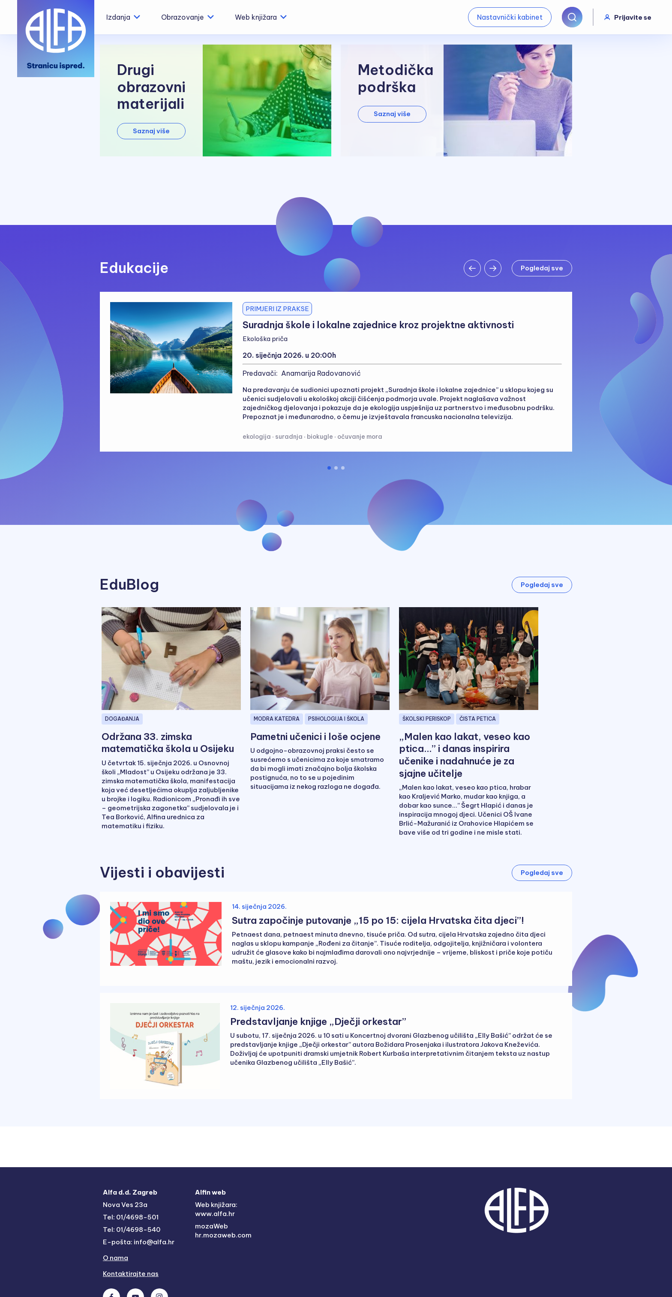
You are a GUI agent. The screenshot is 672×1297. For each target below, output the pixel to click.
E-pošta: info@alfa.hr (138, 1242)
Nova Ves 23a (125, 1205)
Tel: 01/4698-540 (131, 1229)
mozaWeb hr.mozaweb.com (223, 1230)
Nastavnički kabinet (510, 17)
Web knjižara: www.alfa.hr (216, 1209)
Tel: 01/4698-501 (131, 1217)
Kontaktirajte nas (131, 1274)
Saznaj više (151, 131)
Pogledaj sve (542, 268)
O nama (115, 1258)
